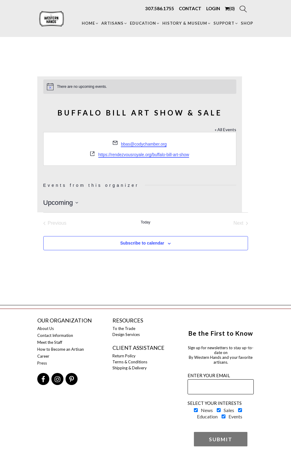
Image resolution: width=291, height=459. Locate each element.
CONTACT (190, 8)
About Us (45, 328)
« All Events (225, 129)
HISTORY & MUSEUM (186, 23)
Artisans (114, 23)
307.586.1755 (159, 8)
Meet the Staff (49, 342)
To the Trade (123, 328)
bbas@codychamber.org (144, 144)
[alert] (139, 86)
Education (145, 23)
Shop (247, 23)
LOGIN (213, 8)
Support (225, 23)
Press (42, 363)
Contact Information (55, 335)
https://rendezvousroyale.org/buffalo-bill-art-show (143, 154)
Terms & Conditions (129, 361)
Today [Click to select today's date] (145, 222)
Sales (229, 410)
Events (235, 416)
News (207, 410)
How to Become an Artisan (60, 349)
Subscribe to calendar (142, 243)
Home (90, 23)
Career (43, 356)
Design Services (126, 334)
